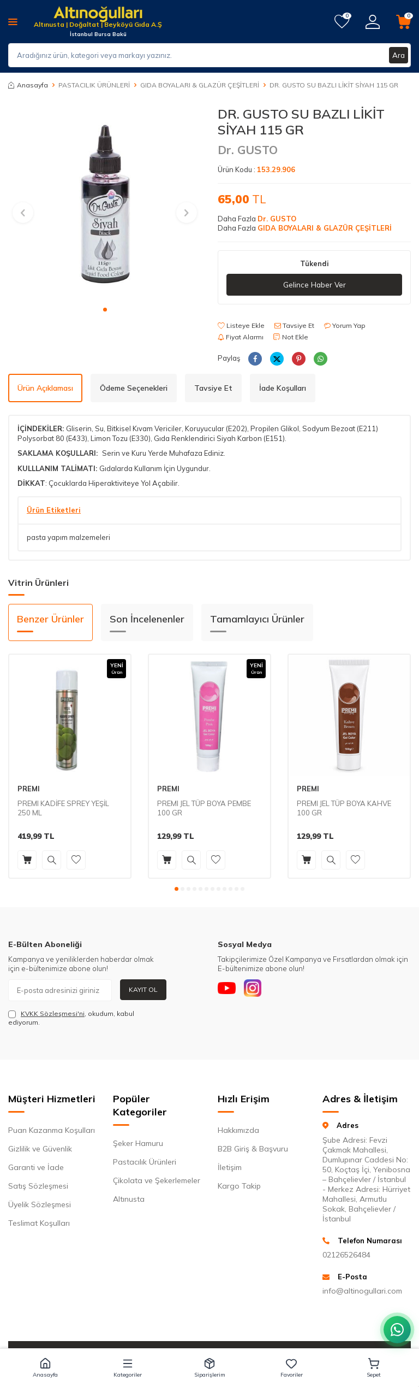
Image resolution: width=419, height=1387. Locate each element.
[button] (105, 310)
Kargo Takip (239, 1186)
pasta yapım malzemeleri (68, 537)
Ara (398, 55)
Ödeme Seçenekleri (133, 388)
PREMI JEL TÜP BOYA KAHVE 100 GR (344, 809)
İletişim (230, 1168)
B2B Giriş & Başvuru (253, 1149)
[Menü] (12, 21)
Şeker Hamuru (138, 1144)
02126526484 (346, 1255)
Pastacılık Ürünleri (144, 1162)
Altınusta (129, 1199)
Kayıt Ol (143, 989)
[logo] (98, 15)
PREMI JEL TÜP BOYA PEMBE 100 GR (204, 809)
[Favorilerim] (341, 22)
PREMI (28, 789)
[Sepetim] (403, 22)
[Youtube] (229, 990)
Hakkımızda (238, 1131)
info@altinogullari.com (362, 1291)
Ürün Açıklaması (45, 388)
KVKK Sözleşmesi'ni (53, 1013)
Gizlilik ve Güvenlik (40, 1149)
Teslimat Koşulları (39, 1224)
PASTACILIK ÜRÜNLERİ (94, 85)
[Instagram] (259, 990)
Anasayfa (28, 85)
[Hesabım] (373, 22)
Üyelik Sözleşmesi (39, 1205)
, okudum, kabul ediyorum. (71, 1017)
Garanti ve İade (36, 1168)
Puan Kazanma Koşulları (51, 1131)
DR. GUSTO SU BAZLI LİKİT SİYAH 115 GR (334, 85)
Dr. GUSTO (248, 150)
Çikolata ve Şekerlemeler (156, 1181)
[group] (104, 202)
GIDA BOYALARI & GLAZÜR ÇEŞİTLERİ (199, 85)
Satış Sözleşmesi (38, 1186)
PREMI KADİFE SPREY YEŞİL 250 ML (63, 809)
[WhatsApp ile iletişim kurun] (397, 1329)
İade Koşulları (282, 388)
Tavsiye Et (294, 326)
